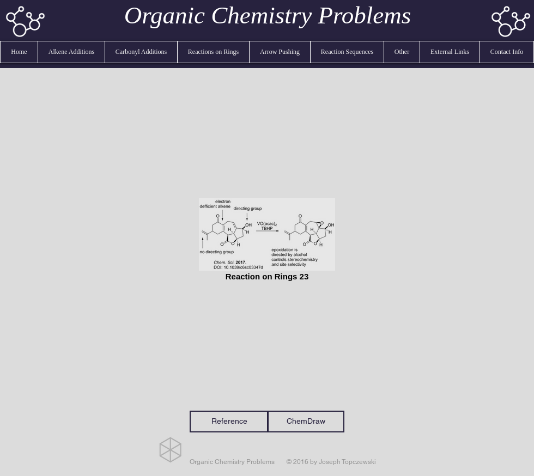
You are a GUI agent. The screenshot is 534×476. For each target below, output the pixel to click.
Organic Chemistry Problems (267, 15)
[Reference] (229, 421)
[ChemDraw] (305, 421)
